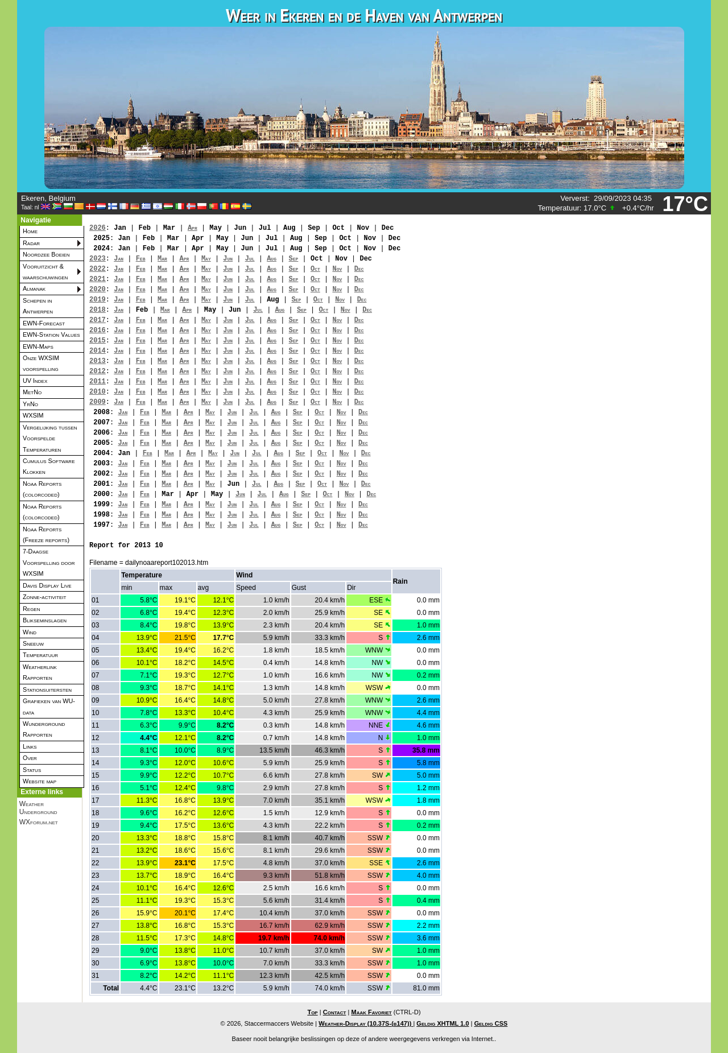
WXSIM (33, 415)
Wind (29, 632)
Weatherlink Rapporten (40, 672)
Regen (31, 608)
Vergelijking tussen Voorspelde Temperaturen (50, 438)
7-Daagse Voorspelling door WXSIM (49, 562)
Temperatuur (40, 654)
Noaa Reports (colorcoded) (42, 489)
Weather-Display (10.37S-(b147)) (365, 1023)
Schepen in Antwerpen (38, 306)
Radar (31, 242)
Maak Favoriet (371, 1012)
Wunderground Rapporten (44, 729)
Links (30, 746)
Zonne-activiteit (44, 596)
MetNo (32, 392)
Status (32, 769)
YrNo (30, 403)
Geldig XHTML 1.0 (442, 1023)
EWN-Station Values (51, 334)
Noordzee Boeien (46, 254)
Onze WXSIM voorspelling (41, 363)
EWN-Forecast (44, 323)
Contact (334, 1012)
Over (30, 757)
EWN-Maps (38, 346)
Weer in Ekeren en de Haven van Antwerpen (364, 15)
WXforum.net (38, 822)
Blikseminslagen (45, 620)
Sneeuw (33, 643)
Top (312, 1012)
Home (30, 231)
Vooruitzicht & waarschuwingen (45, 271)
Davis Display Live (47, 585)
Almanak (34, 288)
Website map (39, 781)
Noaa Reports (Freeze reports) (46, 534)
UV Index (35, 380)
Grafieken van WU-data (49, 706)
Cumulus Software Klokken (49, 466)
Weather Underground (38, 808)
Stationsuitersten (47, 689)
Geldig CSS (491, 1023)
